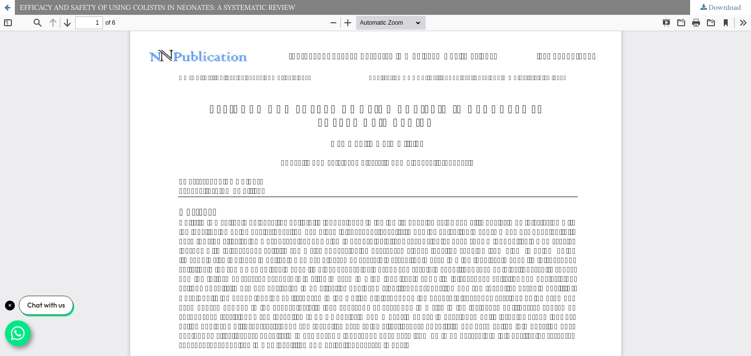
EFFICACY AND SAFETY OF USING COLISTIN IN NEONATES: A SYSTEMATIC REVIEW (157, 7)
